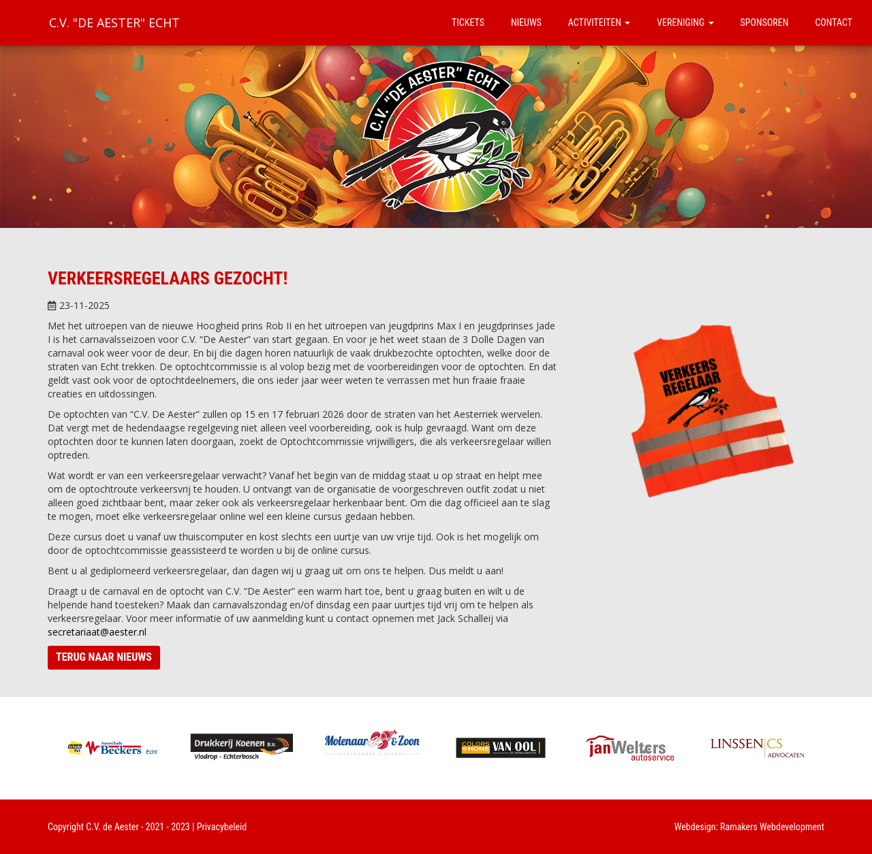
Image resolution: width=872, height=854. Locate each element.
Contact (833, 22)
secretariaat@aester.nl (97, 631)
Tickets (468, 22)
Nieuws (526, 22)
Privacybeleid (222, 826)
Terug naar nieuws (104, 657)
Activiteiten (599, 22)
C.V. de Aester (112, 826)
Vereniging (685, 22)
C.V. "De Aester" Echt (114, 22)
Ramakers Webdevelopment (772, 826)
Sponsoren (765, 22)
